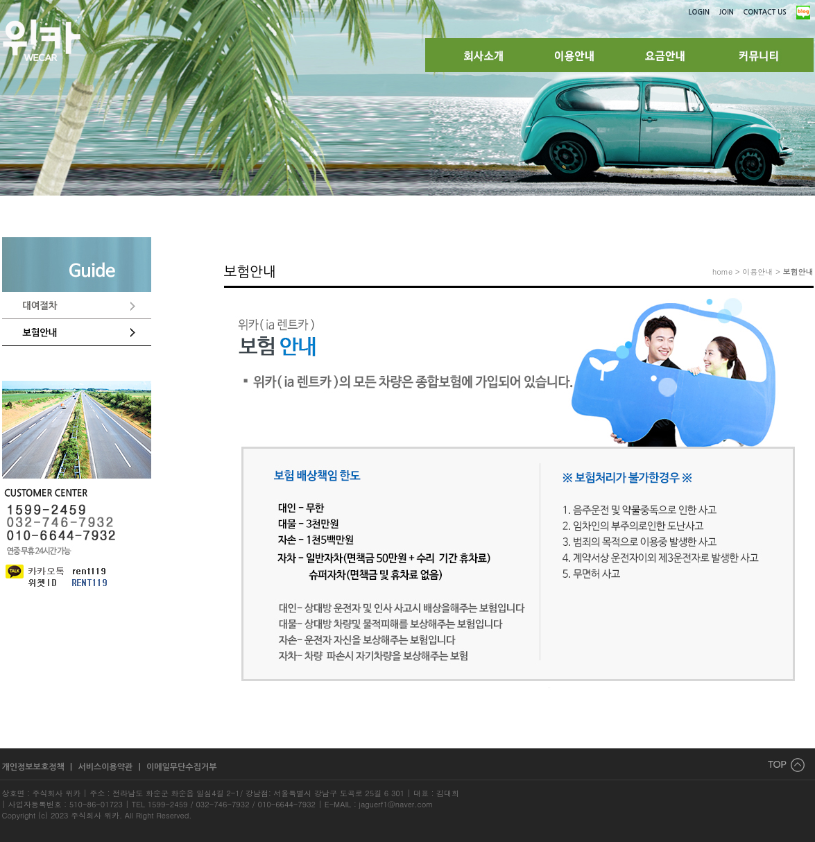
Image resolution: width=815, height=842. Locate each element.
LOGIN (699, 12)
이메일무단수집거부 (181, 767)
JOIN (726, 12)
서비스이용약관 (106, 767)
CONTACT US (765, 12)
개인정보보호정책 (34, 767)
